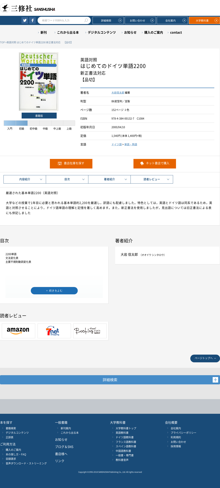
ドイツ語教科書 (125, 437)
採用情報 (176, 446)
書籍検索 (11, 428)
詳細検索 (106, 20)
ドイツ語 (116, 144)
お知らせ (130, 32)
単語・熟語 (130, 144)
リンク (59, 460)
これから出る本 (68, 32)
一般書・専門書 (125, 455)
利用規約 (176, 437)
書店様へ (61, 453)
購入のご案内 (153, 32)
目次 (67, 179)
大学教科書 (202, 20)
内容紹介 (24, 179)
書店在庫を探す (74, 163)
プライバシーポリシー (183, 432)
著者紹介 (109, 179)
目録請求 (11, 458)
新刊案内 (66, 428)
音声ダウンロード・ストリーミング (26, 463)
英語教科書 (122, 432)
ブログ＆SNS (64, 446)
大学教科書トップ (126, 428)
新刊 (44, 32)
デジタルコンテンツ (102, 32)
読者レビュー (152, 179)
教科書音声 (122, 460)
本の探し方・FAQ (16, 454)
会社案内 (170, 20)
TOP (2, 42)
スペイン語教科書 (126, 446)
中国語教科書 (123, 451)
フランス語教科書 (126, 442)
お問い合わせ (137, 20)
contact (176, 32)
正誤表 (9, 437)
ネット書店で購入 (157, 163)
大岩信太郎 (117, 92)
